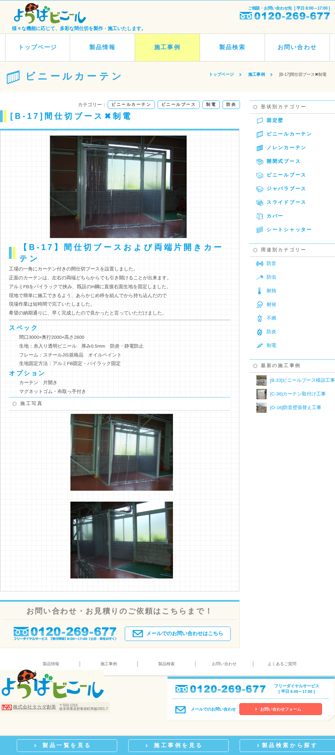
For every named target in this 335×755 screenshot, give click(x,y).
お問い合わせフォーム (280, 709)
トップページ (37, 47)
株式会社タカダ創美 (34, 707)
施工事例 (167, 47)
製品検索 (232, 47)
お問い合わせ (297, 47)
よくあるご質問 (282, 663)
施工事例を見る (178, 745)
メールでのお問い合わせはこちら (178, 632)
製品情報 (102, 47)
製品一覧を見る (67, 745)
